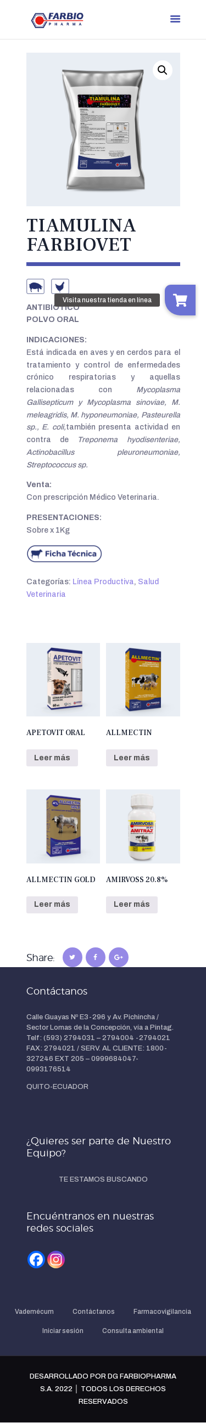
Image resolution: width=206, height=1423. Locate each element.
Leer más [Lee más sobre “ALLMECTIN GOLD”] (52, 904)
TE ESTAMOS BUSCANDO (103, 1179)
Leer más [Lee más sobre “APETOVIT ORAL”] (52, 758)
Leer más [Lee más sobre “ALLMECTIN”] (132, 758)
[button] (162, 70)
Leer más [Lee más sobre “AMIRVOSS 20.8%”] (132, 904)
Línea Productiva (103, 582)
